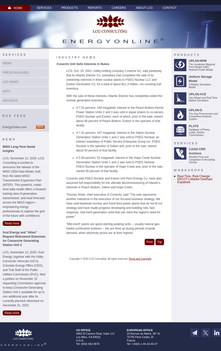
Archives (10, 100)
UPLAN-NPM (198, 61)
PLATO (194, 126)
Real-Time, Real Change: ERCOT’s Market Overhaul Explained (194, 179)
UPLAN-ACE (197, 94)
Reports (95, 8)
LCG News (10, 82)
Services (44, 8)
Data (6, 91)
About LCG (144, 8)
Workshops (189, 170)
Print (150, 242)
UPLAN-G (195, 110)
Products (69, 8)
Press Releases (16, 72)
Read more (12, 223)
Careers (119, 8)
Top (159, 242)
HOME (15, 8)
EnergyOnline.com (14, 127)
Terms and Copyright (140, 258)
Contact (170, 8)
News (7, 63)
